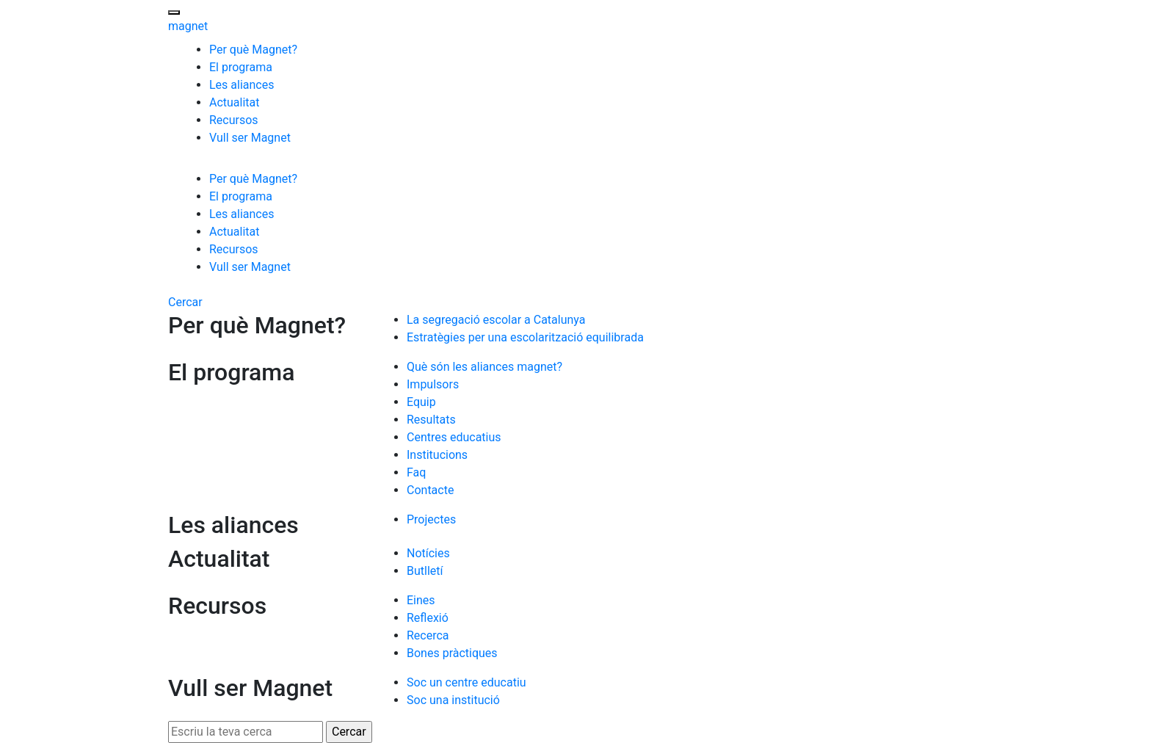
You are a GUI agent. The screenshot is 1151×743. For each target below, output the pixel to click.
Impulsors (433, 384)
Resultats (431, 420)
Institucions (437, 455)
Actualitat (234, 102)
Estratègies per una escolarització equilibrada (525, 337)
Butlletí (425, 571)
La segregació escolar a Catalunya (496, 320)
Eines (421, 600)
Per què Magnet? (253, 50)
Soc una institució (453, 700)
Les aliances (241, 85)
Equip (421, 402)
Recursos (233, 120)
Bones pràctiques (452, 653)
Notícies (428, 553)
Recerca (428, 635)
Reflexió (428, 618)
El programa (240, 67)
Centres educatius (454, 437)
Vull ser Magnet (250, 138)
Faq (416, 472)
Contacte (430, 490)
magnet (188, 26)
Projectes (431, 519)
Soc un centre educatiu (466, 682)
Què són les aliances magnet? (484, 367)
